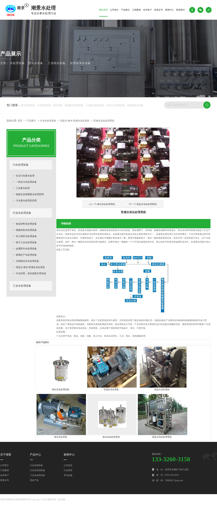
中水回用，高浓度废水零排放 (31, 273)
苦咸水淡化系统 (111, 389)
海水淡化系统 (60, 437)
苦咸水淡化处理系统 (103, 120)
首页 (20, 120)
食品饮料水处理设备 (26, 224)
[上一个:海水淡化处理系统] (102, 204)
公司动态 (68, 465)
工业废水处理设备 (94, 105)
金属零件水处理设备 (26, 248)
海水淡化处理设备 (60, 389)
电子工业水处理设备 (26, 242)
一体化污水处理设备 (26, 182)
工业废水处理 (23, 188)
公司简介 (114, 10)
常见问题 (68, 475)
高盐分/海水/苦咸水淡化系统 (30, 267)
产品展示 (125, 10)
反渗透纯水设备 (135, 105)
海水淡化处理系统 (111, 437)
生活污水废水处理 (25, 175)
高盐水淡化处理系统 (162, 437)
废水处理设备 (28, 105)
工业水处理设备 (22, 285)
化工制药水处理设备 (26, 236)
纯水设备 (58, 105)
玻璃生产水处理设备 (26, 255)
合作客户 (147, 10)
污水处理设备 (44, 105)
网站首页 (103, 10)
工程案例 (136, 10)
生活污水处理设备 (115, 105)
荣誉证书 (4, 480)
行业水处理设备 (22, 212)
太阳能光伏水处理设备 (27, 261)
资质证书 (158, 10)
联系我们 (180, 10)
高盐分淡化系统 (161, 389)
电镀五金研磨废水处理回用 (30, 194)
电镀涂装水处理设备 (26, 230)
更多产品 (34, 480)
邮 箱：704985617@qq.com (169, 480)
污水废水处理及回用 (26, 200)
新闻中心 (169, 10)
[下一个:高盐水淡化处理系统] (143, 204)
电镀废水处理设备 (74, 105)
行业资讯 (68, 470)
